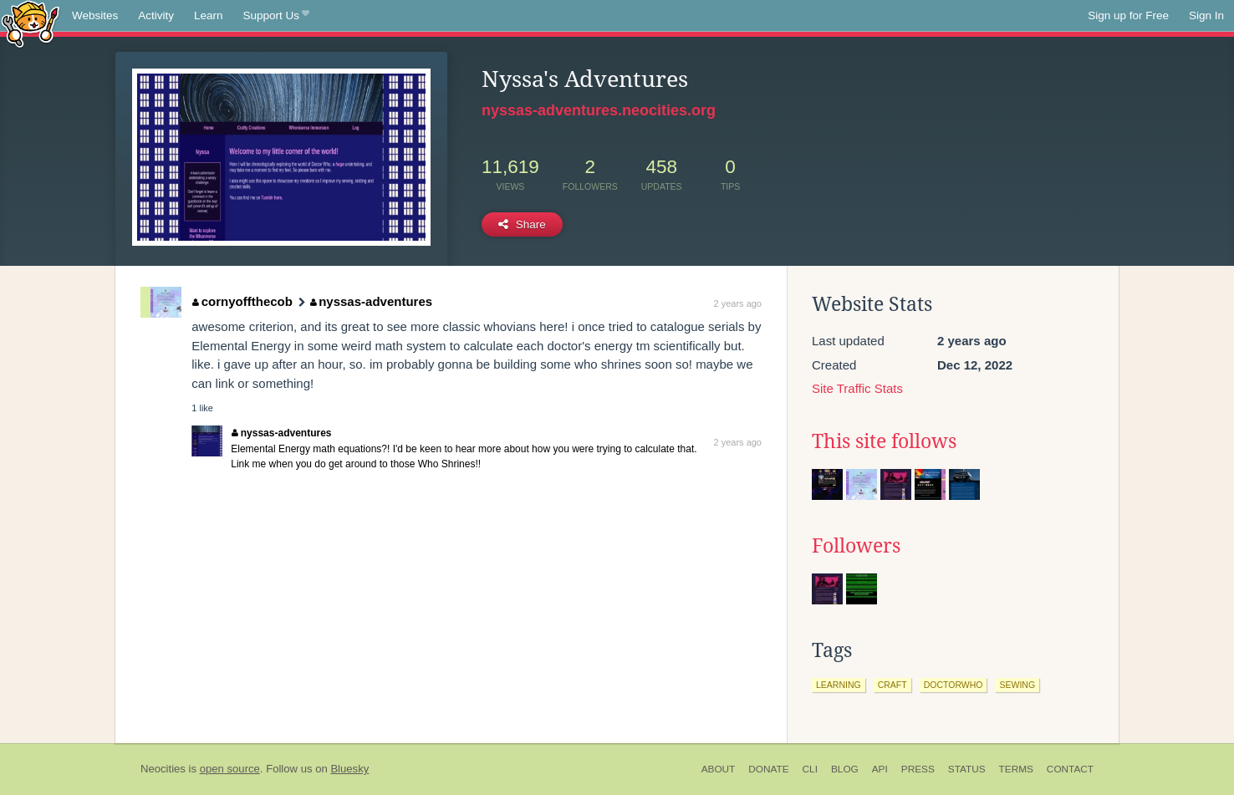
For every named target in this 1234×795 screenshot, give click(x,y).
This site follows (884, 441)
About (718, 769)
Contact (1070, 769)
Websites (95, 15)
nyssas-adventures (371, 301)
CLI (810, 769)
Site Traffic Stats (857, 388)
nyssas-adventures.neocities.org (599, 110)
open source (230, 768)
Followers (856, 546)
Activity (156, 15)
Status (967, 769)
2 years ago (738, 303)
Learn (208, 15)
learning (838, 685)
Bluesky (349, 768)
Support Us (276, 16)
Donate (768, 769)
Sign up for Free (1128, 15)
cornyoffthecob (242, 301)
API (880, 769)
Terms (1016, 769)
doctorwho (953, 685)
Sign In (1206, 15)
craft (892, 685)
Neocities (163, 768)
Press (918, 769)
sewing (1017, 685)
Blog (845, 769)
